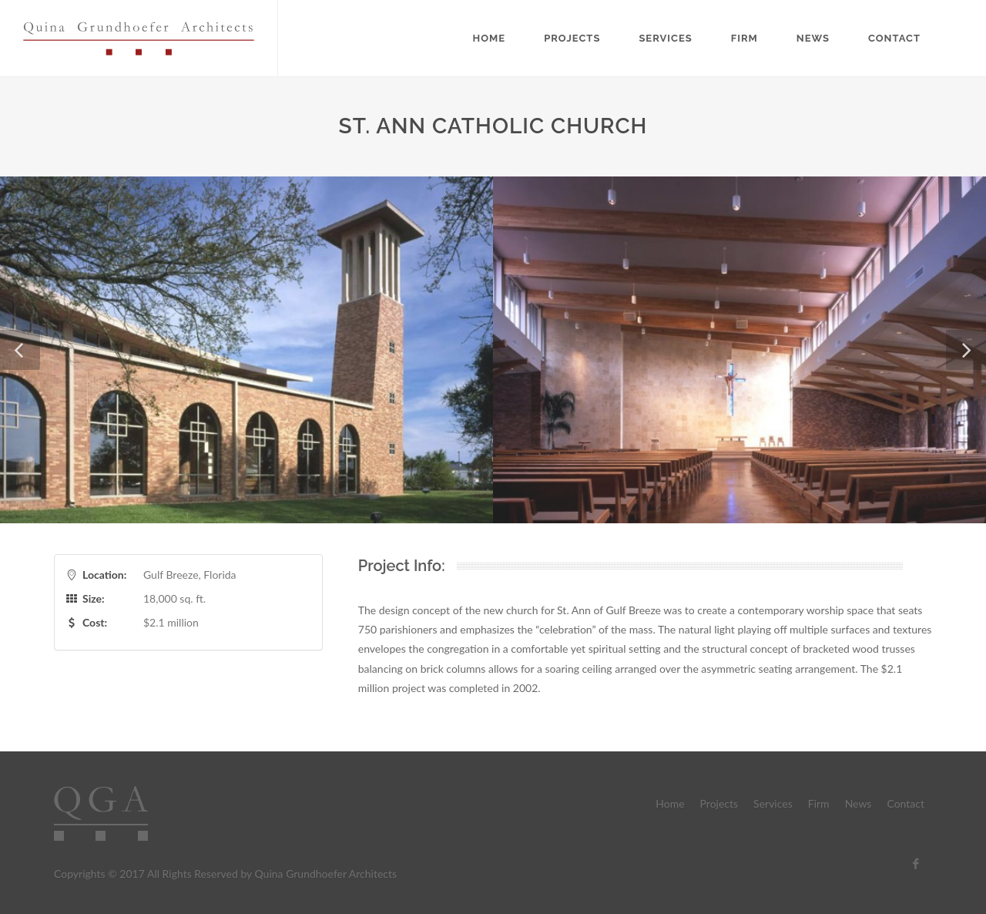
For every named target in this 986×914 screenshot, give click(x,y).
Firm (744, 38)
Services (665, 38)
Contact (894, 38)
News (813, 38)
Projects (572, 38)
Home (489, 38)
